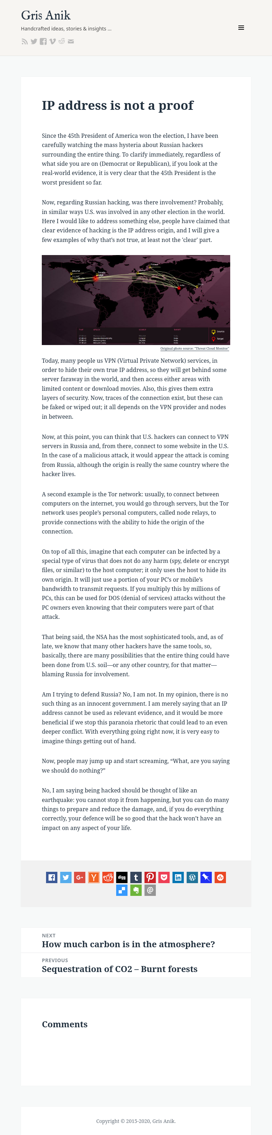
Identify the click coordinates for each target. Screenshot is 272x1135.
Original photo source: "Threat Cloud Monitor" (194, 348)
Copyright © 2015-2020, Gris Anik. (136, 1121)
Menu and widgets (241, 37)
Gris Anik (45, 16)
